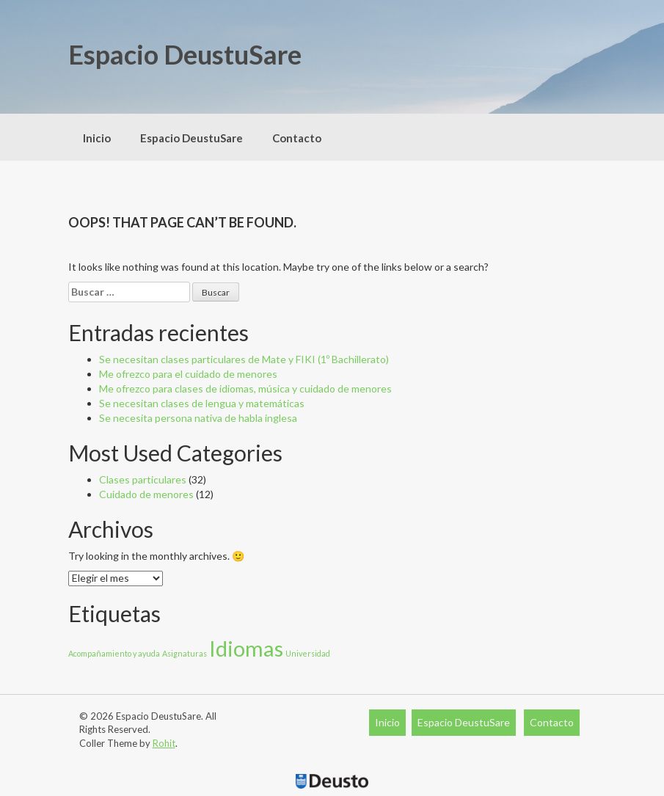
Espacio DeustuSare (185, 54)
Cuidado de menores (146, 494)
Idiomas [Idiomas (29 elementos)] (246, 648)
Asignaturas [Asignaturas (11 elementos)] (184, 653)
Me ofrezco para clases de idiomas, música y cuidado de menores (245, 388)
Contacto (296, 138)
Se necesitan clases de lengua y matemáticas (201, 403)
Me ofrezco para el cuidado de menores (188, 374)
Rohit (164, 743)
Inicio (97, 138)
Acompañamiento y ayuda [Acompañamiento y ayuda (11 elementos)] (114, 653)
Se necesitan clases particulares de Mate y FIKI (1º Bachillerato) (244, 359)
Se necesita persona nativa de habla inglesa (198, 418)
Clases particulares (142, 479)
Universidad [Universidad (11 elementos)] (307, 653)
